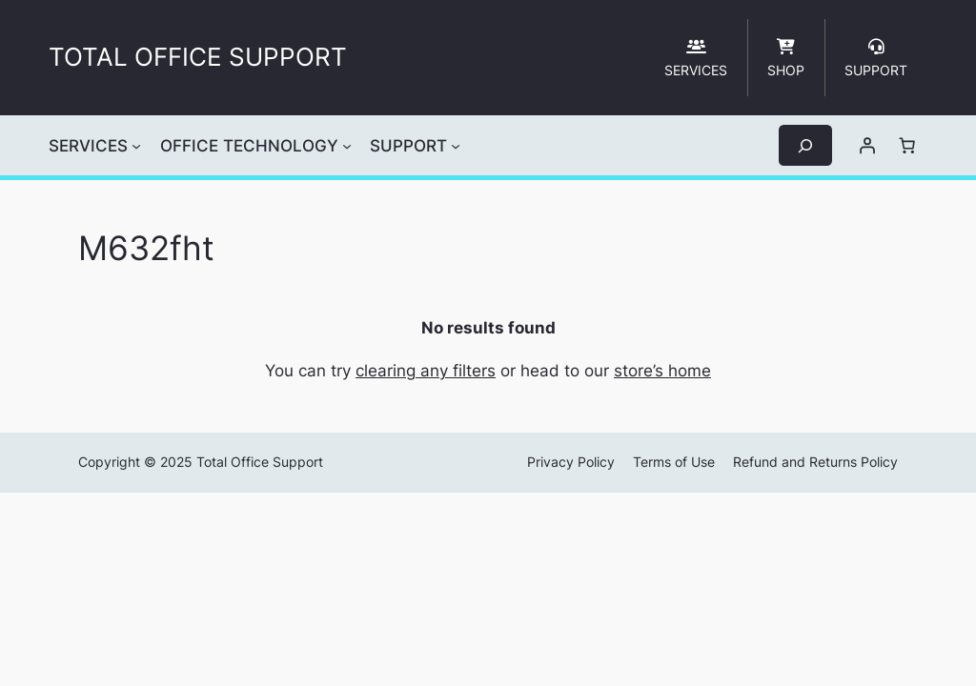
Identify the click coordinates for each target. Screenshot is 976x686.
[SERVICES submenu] (136, 146)
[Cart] (907, 146)
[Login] (867, 146)
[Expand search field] (805, 145)
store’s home (662, 370)
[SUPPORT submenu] (455, 146)
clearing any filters (426, 370)
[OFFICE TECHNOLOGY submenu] (347, 146)
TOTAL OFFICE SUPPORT (198, 56)
